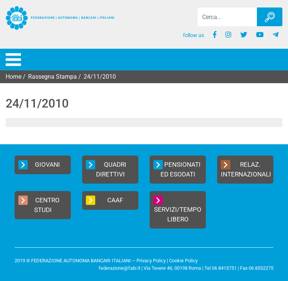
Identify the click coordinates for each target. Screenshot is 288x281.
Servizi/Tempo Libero (177, 209)
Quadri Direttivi (106, 169)
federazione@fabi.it (119, 268)
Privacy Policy (151, 260)
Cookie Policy (183, 260)
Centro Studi (39, 205)
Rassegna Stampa (52, 76)
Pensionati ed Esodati (177, 169)
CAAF (104, 200)
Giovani (39, 164)
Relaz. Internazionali (246, 169)
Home (13, 76)
